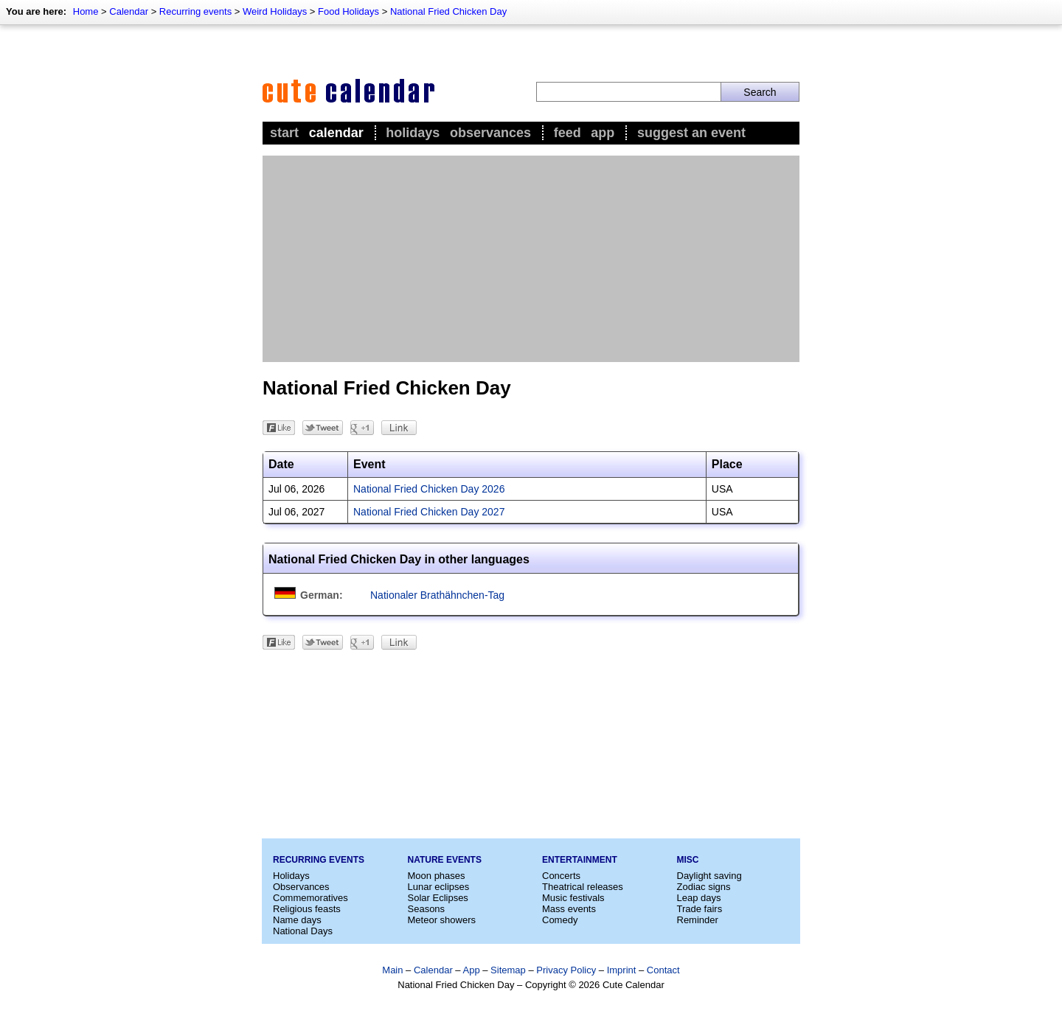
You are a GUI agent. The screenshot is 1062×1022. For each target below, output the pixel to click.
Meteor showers (442, 919)
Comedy (559, 919)
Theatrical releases (582, 886)
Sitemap (508, 970)
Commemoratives (310, 897)
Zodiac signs (704, 886)
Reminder (697, 919)
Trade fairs (700, 908)
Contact (663, 970)
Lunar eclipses (439, 886)
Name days (297, 919)
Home (86, 11)
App (602, 132)
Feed (567, 132)
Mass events (569, 908)
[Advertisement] (531, 259)
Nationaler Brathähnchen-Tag (437, 595)
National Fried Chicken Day (448, 11)
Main (392, 970)
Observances (490, 132)
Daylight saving (709, 875)
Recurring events (195, 11)
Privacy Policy (566, 970)
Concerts (561, 875)
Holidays (413, 132)
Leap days (699, 897)
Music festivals (573, 897)
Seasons (426, 908)
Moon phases (436, 875)
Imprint (621, 970)
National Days (303, 930)
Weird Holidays (275, 11)
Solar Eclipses (438, 897)
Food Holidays (348, 11)
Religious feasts (307, 908)
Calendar (128, 11)
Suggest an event (691, 132)
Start (284, 132)
